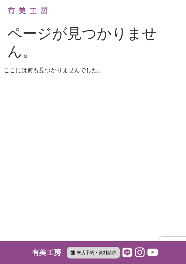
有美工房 (29, 11)
